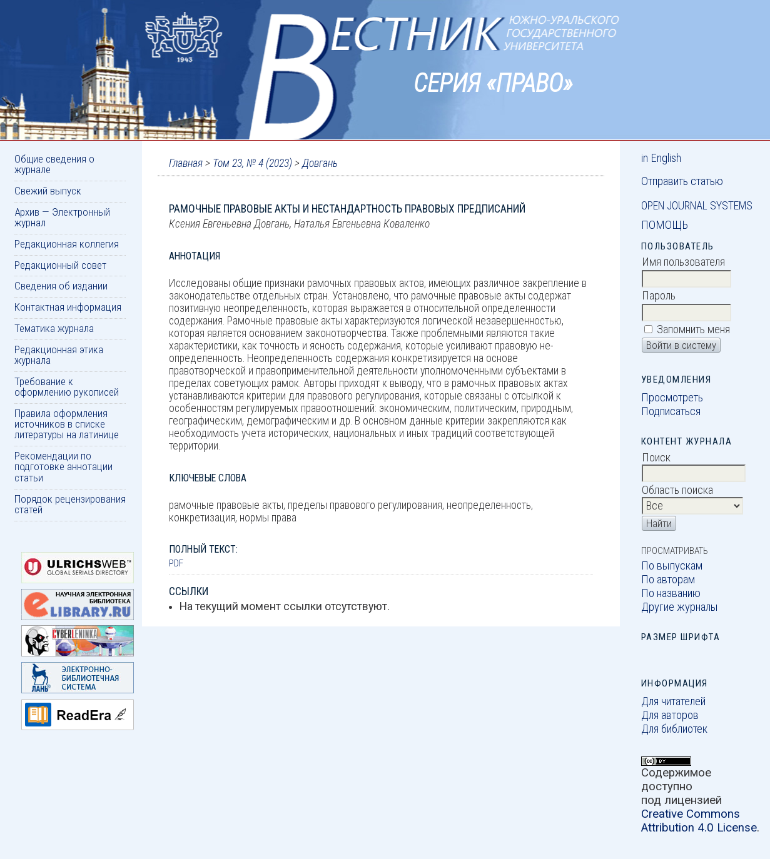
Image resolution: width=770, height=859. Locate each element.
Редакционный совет (60, 265)
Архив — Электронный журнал (62, 217)
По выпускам (671, 566)
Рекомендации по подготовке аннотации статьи (63, 467)
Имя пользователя (683, 262)
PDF (176, 563)
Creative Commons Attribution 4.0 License (699, 821)
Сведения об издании (61, 285)
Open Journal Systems (696, 205)
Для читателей (673, 701)
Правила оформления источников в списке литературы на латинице (66, 424)
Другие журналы (679, 607)
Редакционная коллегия (66, 244)
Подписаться (671, 411)
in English (661, 158)
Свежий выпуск (47, 190)
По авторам (668, 579)
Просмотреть (672, 397)
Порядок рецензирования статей (70, 504)
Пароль (659, 296)
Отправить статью (682, 181)
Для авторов (670, 715)
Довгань (320, 163)
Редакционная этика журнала (58, 354)
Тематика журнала (54, 328)
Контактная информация (67, 307)
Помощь (664, 225)
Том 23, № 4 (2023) (252, 163)
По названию (671, 593)
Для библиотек (674, 729)
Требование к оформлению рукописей (66, 386)
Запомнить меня (693, 329)
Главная (186, 163)
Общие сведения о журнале (54, 164)
